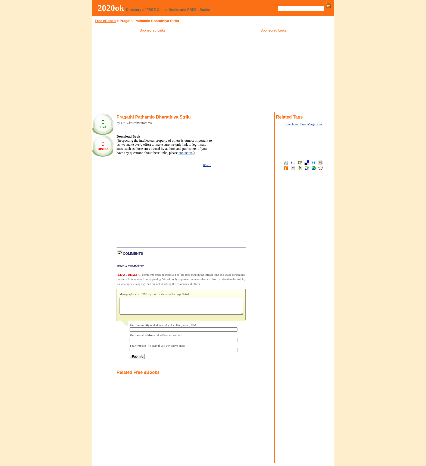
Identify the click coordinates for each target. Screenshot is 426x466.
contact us (185, 153)
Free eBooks (105, 21)
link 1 (207, 165)
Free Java (291, 124)
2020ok (111, 8)
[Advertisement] (152, 73)
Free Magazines (311, 124)
